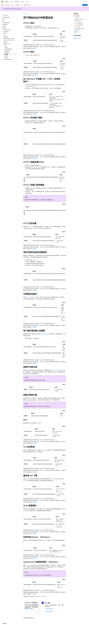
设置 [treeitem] (5, 45)
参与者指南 (30, 608)
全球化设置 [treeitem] (6, 52)
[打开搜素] (84, 2)
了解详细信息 (43, 596)
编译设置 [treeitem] (6, 47)
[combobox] (8, 15)
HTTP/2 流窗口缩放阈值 (78, 25)
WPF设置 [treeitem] (6, 57)
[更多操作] (65, 14)
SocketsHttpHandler (31, 297)
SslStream (44, 450)
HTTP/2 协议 (76, 15)
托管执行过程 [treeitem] (6, 31)
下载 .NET (85, 5)
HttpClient (30, 226)
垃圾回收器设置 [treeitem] (7, 50)
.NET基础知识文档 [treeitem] (5, 17)
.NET (27, 13)
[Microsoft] (2, 1)
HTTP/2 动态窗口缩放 (78, 21)
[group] (44, 140)
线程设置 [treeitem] (6, 56)
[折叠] (15, 13)
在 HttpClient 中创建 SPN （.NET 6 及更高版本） (80, 20)
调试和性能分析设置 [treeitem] (8, 49)
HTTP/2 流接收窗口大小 (78, 23)
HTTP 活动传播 (77, 26)
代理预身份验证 (77, 30)
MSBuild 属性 (33, 48)
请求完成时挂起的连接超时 (79, 28)
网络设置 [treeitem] (6, 54)
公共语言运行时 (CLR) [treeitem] (7, 29)
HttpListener (30, 565)
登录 (87, 1)
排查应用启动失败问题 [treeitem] (7, 59)
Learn (24, 13)
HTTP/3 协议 (76, 17)
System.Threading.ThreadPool (57, 370)
